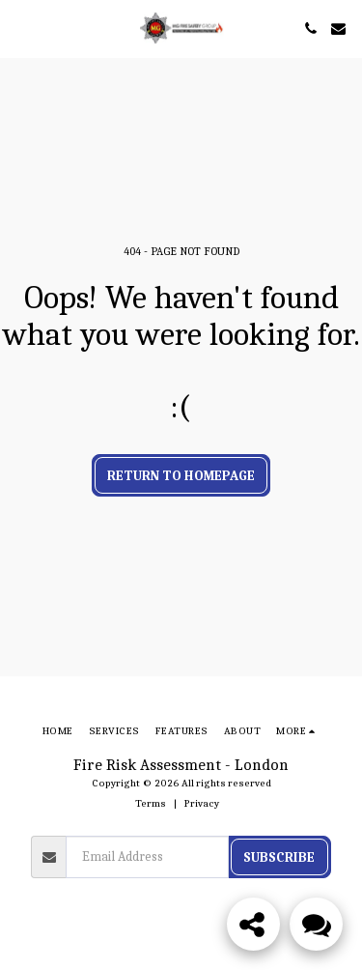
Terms (150, 803)
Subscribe (279, 857)
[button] (21, 27)
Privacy (201, 803)
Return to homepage (181, 476)
